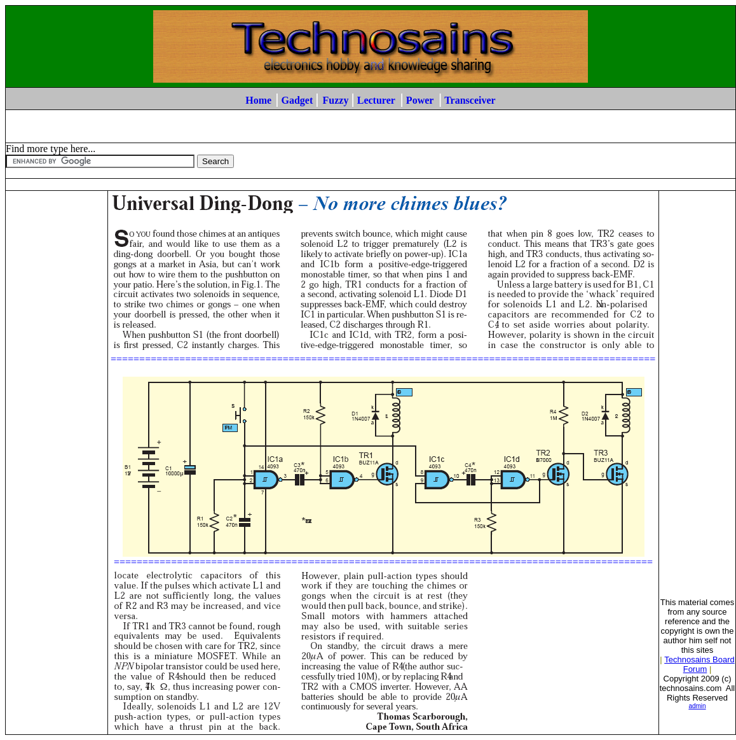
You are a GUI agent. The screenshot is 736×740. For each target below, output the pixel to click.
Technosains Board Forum (699, 664)
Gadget (297, 100)
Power (419, 100)
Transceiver (470, 100)
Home (258, 100)
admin (696, 705)
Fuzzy (336, 100)
